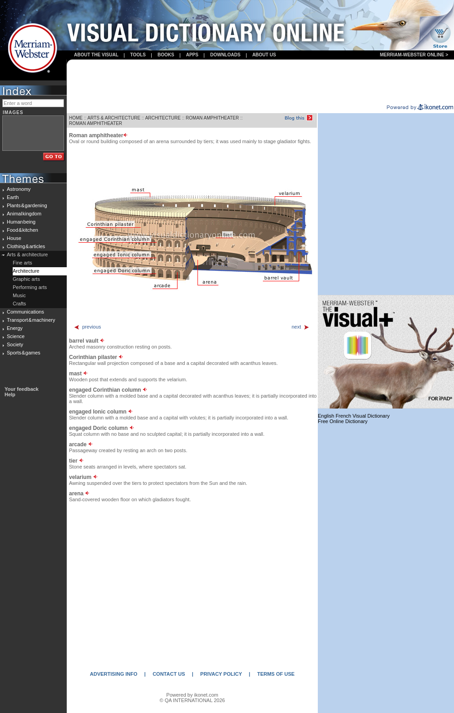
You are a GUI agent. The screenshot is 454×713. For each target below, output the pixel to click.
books (166, 54)
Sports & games (23, 352)
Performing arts (30, 287)
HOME (76, 117)
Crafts (19, 303)
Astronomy (19, 189)
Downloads (225, 54)
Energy (15, 328)
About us (264, 54)
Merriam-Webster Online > (414, 54)
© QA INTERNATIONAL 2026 (192, 700)
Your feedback (22, 389)
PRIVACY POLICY (221, 674)
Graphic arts (26, 279)
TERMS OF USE (276, 674)
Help (10, 394)
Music (19, 295)
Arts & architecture (27, 254)
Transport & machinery (31, 320)
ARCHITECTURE (163, 117)
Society (15, 344)
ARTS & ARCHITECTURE (114, 117)
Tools (138, 54)
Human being (21, 221)
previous (87, 326)
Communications (25, 311)
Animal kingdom (24, 213)
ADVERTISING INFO (114, 674)
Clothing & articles (26, 246)
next (300, 326)
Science (16, 336)
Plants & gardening (27, 205)
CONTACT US (169, 674)
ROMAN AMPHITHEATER (212, 117)
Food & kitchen (22, 230)
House (14, 238)
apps (192, 54)
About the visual (96, 54)
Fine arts (22, 262)
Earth (13, 197)
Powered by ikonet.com (192, 695)
